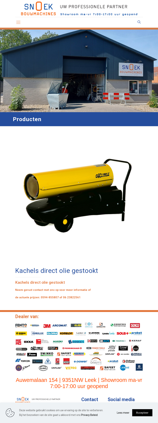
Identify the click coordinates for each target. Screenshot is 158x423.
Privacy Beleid (89, 414)
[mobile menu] (18, 22)
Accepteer (142, 412)
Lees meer (123, 412)
